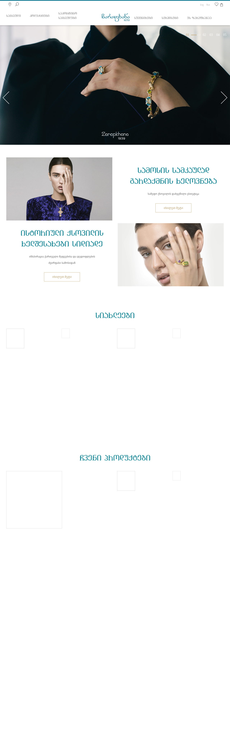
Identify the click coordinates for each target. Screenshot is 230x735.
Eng (202, 5)
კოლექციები (39, 16)
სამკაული (13, 16)
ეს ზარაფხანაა (199, 18)
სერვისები (170, 18)
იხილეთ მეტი (173, 208)
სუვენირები (143, 18)
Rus (208, 5)
